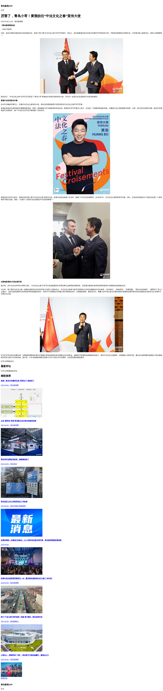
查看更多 (4, 678)
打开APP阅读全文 (7, 361)
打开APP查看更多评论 (9, 371)
